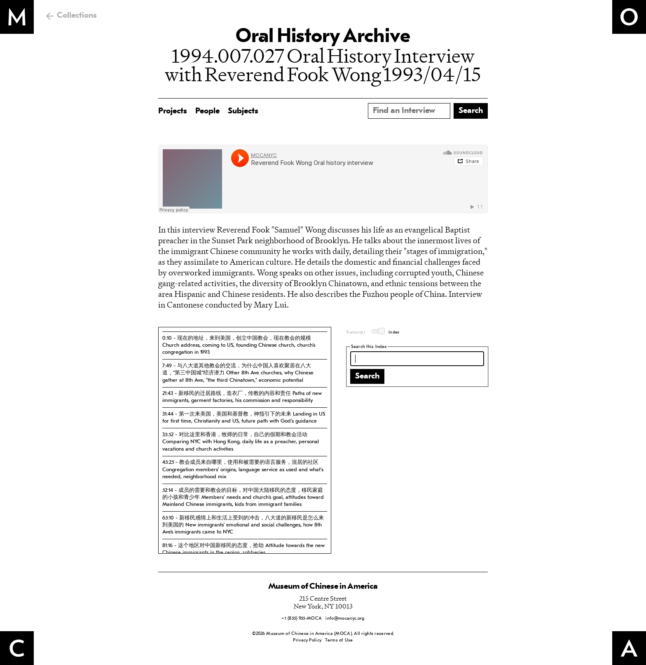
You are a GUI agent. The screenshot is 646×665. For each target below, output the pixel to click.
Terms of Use (339, 640)
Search (367, 376)
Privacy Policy (307, 640)
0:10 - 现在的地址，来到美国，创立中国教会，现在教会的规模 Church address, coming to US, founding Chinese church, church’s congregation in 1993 (238, 345)
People (207, 111)
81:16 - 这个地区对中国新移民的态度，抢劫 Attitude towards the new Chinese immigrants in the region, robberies (243, 549)
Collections (77, 16)
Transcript (355, 332)
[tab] (244, 345)
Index (394, 332)
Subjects (243, 111)
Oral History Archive (323, 37)
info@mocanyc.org (344, 618)
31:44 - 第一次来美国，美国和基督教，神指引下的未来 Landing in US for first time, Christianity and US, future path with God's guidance (243, 417)
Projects (172, 111)
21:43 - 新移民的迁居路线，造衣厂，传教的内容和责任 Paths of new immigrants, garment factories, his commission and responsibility (242, 397)
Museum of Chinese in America (323, 587)
